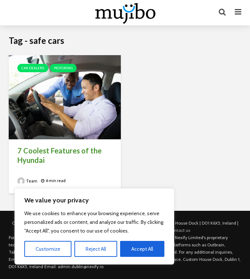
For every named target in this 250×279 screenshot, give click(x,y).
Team (27, 181)
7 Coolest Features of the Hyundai (59, 155)
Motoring (63, 68)
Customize (48, 249)
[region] (94, 226)
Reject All (96, 249)
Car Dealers (32, 68)
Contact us (179, 230)
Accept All (142, 249)
